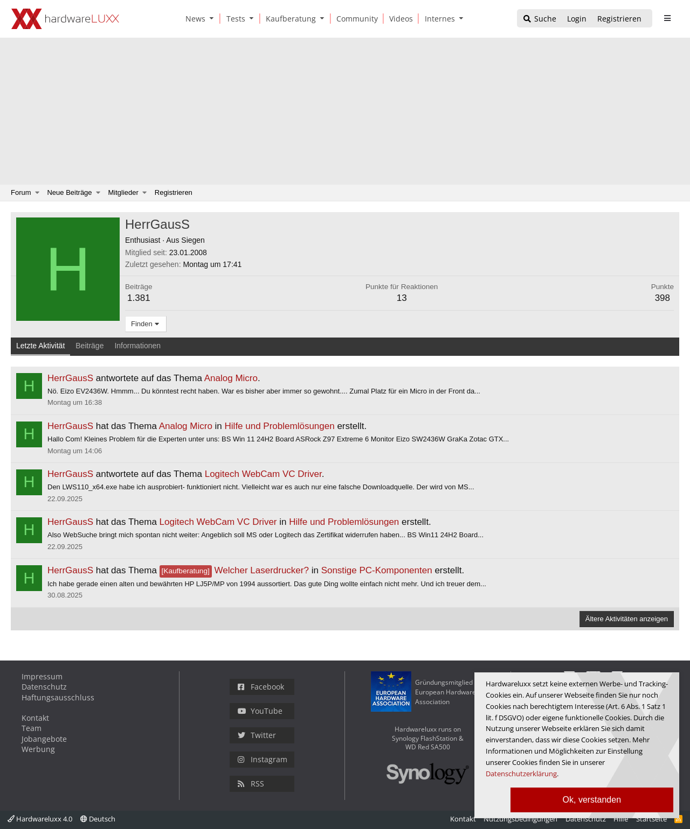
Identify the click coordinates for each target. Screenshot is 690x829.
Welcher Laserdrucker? (234, 570)
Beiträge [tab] (89, 345)
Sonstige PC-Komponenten (376, 570)
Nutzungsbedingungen (520, 819)
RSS (251, 783)
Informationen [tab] (137, 345)
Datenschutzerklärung (521, 773)
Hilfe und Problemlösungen (280, 426)
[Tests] (233, 18)
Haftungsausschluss (58, 697)
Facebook (261, 687)
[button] (214, 18)
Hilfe (620, 819)
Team (32, 728)
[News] (194, 18)
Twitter (257, 735)
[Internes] (438, 18)
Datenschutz (44, 687)
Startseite (651, 819)
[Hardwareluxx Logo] (65, 19)
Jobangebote (44, 739)
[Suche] (539, 19)
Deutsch (97, 819)
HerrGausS (70, 378)
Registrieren (173, 192)
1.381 (138, 298)
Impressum (42, 676)
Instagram (262, 759)
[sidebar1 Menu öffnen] (667, 18)
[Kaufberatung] (289, 18)
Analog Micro (231, 378)
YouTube (260, 711)
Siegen (193, 240)
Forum (21, 192)
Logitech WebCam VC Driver (263, 474)
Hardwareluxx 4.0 (40, 819)
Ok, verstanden (592, 799)
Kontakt (35, 718)
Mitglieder (123, 192)
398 (662, 298)
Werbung (38, 749)
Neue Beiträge (69, 192)
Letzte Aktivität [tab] (40, 345)
